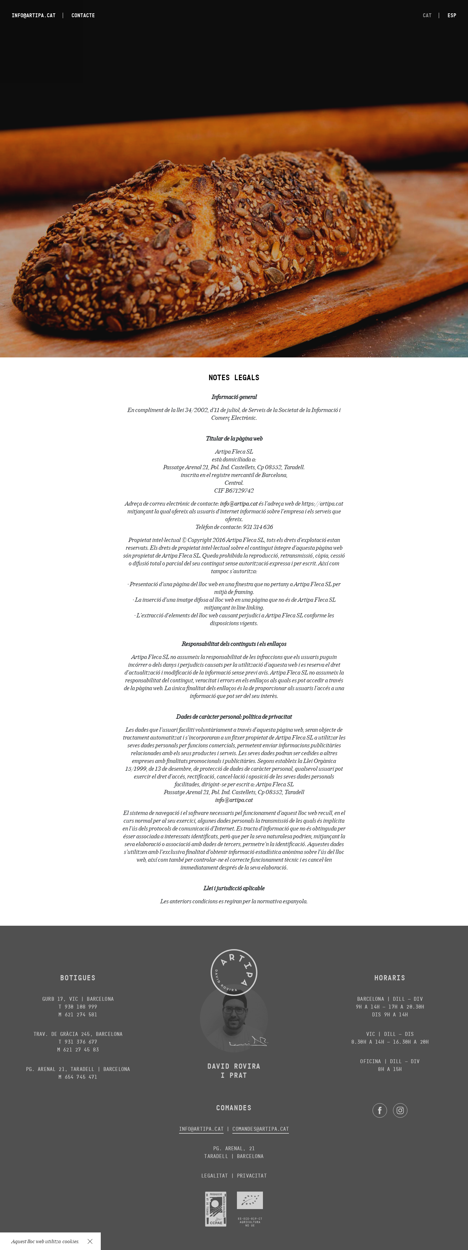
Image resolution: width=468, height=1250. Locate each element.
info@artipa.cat (34, 15)
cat (427, 15)
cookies (70, 1241)
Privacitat (252, 1176)
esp (452, 15)
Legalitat (214, 1176)
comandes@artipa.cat (260, 1129)
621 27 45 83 (81, 1050)
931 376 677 (81, 1042)
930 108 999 (81, 1007)
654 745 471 (81, 1077)
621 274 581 (81, 1015)
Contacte (83, 15)
